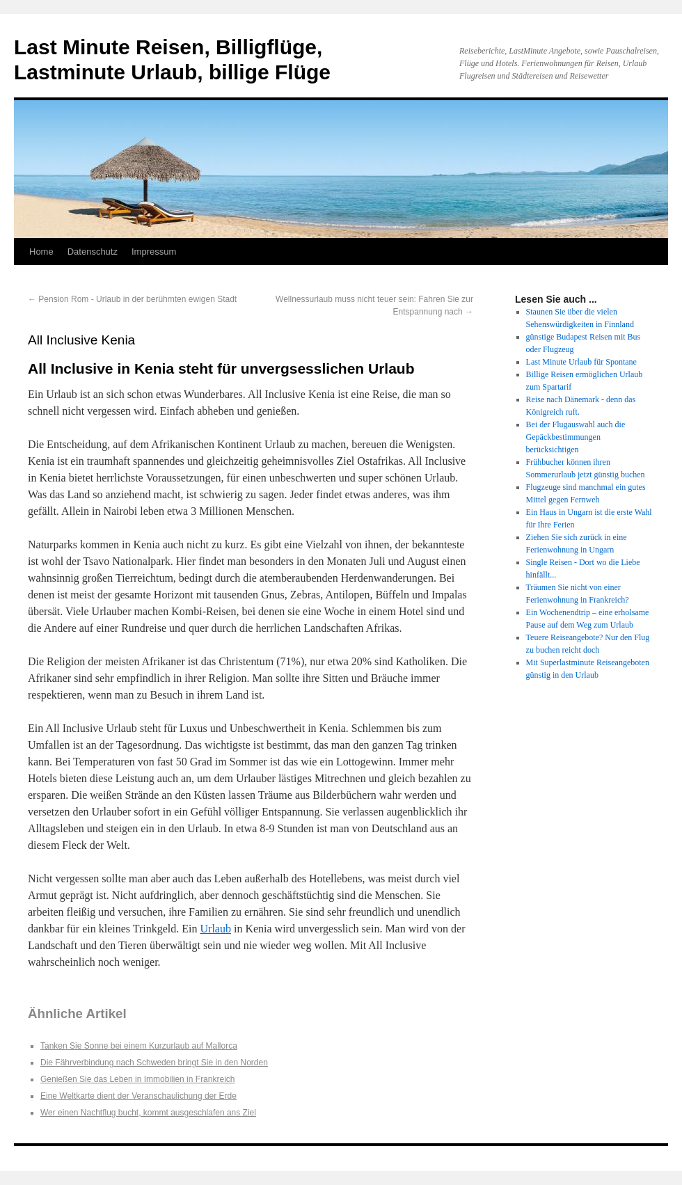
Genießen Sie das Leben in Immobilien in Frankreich (137, 1079)
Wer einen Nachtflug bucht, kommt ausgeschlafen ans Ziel (148, 1113)
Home (41, 251)
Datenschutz (93, 251)
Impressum (154, 251)
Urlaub (215, 929)
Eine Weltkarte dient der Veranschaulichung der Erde (138, 1096)
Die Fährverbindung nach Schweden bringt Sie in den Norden (154, 1062)
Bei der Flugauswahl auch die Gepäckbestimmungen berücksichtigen (576, 437)
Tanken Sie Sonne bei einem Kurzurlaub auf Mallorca (138, 1046)
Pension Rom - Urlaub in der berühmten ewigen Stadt (132, 299)
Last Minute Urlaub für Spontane (581, 362)
